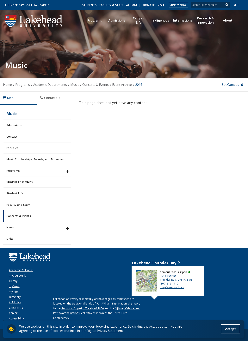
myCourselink (17, 275)
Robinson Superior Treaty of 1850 (82, 308)
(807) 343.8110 (169, 283)
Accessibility (16, 318)
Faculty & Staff (111, 5)
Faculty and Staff (18, 205)
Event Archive (122, 84)
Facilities (12, 148)
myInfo (13, 291)
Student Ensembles (19, 182)
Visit (161, 5)
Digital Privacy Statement (105, 331)
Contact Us (16, 308)
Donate (149, 5)
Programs (22, 84)
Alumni (131, 5)
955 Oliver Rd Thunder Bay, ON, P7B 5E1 (177, 278)
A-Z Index (15, 302)
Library (13, 281)
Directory (15, 297)
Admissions (14, 125)
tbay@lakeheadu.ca (172, 287)
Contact (11, 136)
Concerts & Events (95, 84)
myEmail (14, 286)
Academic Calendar (21, 270)
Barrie (44, 5)
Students (89, 5)
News (10, 227)
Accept (230, 329)
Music (74, 84)
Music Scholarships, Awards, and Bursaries (35, 159)
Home (7, 84)
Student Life (14, 193)
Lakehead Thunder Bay (154, 263)
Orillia (31, 5)
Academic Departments (50, 84)
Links (9, 238)
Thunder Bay (14, 5)
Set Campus (230, 84)
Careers (14, 313)
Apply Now (178, 5)
